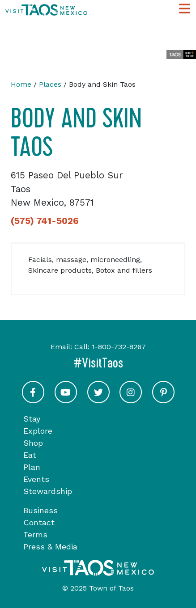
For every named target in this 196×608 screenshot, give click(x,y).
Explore (37, 430)
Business (40, 510)
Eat (29, 455)
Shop (33, 443)
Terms (35, 534)
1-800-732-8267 (119, 346)
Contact (39, 522)
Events (36, 479)
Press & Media (50, 546)
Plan (31, 467)
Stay (31, 418)
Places (50, 84)
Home (21, 84)
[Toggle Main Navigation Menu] (184, 9)
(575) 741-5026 (45, 220)
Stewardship (47, 491)
